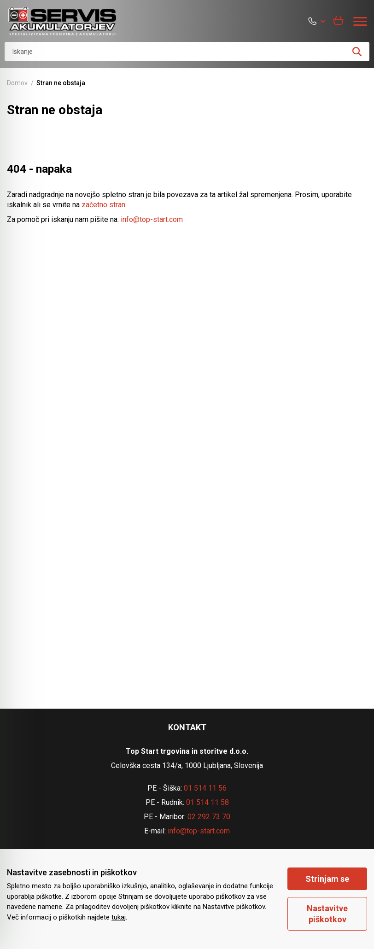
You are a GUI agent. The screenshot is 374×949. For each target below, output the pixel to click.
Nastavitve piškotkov (327, 913)
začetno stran (103, 204)
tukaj (118, 917)
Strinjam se (327, 879)
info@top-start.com (152, 219)
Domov (17, 83)
